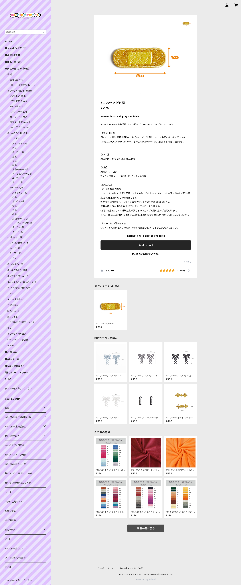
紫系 (14, 156)
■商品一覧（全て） (14, 61)
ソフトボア (15, 138)
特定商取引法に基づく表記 (131, 568)
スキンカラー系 (19, 143)
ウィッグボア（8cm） (19, 127)
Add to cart (146, 245)
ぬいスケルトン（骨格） (18, 270)
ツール (10, 293)
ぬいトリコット (17, 106)
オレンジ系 (17, 182)
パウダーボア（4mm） (20, 122)
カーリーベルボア (18, 117)
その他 (10, 345)
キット (10, 328)
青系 (14, 161)
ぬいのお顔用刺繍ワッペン (20, 287)
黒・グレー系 (18, 178)
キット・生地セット (16, 299)
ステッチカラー (17, 248)
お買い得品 (12, 305)
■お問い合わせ (13, 352)
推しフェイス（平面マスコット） (21, 281)
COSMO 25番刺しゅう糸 (22, 322)
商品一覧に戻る (146, 528)
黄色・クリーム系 (20, 169)
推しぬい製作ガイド (14, 365)
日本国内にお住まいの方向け (146, 254)
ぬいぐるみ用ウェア (16, 333)
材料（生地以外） (15, 237)
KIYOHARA (13, 311)
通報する (187, 262)
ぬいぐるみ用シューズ (17, 276)
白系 (14, 148)
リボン (13, 258)
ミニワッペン (16, 253)
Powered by (146, 579)
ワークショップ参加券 (17, 339)
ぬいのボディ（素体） (17, 264)
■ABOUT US (12, 359)
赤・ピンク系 (18, 152)
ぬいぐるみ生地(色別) (18, 133)
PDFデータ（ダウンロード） (23, 85)
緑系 (14, 165)
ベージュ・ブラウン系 (22, 173)
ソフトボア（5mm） (18, 101)
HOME (8, 41)
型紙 (9, 74)
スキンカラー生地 (18, 111)
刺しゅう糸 (12, 316)
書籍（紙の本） (17, 79)
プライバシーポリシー (106, 568)
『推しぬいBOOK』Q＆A (16, 372)
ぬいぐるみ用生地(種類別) (20, 90)
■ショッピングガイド (15, 48)
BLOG (8, 379)
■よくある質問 (12, 55)
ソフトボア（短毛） (18, 96)
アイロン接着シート (19, 242)
